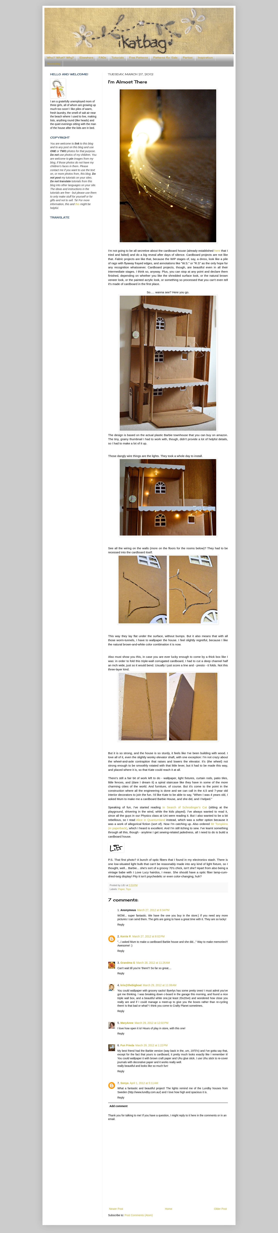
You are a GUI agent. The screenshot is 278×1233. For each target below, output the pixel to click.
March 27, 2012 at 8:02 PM (148, 936)
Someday (53, 63)
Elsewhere (86, 57)
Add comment (118, 1106)
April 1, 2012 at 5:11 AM (144, 1083)
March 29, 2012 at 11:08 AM (159, 985)
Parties (187, 57)
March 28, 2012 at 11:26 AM (153, 962)
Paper (121, 889)
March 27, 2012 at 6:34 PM (153, 910)
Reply (120, 924)
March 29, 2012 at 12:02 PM (151, 1022)
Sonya (124, 1083)
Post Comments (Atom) (139, 1215)
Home (168, 1208)
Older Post (220, 1208)
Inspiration (205, 57)
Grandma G (127, 962)
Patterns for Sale (165, 57)
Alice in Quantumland (151, 819)
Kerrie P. (125, 936)
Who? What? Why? (60, 57)
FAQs (102, 57)
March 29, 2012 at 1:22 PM (151, 1045)
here (217, 250)
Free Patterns (138, 57)
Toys (128, 889)
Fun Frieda (127, 1045)
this (77, 204)
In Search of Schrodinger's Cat (185, 807)
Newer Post (116, 1208)
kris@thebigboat (131, 985)
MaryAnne (127, 1022)
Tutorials (118, 57)
